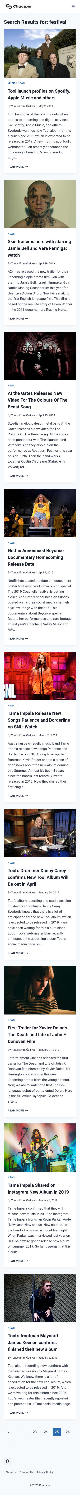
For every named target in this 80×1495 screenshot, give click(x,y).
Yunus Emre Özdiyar (23, 106)
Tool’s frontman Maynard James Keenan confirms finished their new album (33, 1342)
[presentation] (40, 53)
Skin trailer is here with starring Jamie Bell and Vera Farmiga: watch (39, 248)
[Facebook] (7, 1461)
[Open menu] (73, 6)
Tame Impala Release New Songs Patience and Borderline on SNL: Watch (39, 720)
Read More (18, 166)
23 (35, 1432)
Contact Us (26, 1472)
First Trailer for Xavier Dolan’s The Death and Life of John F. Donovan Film (37, 1034)
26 (68, 1432)
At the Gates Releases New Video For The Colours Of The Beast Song (37, 400)
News (21, 83)
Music (12, 83)
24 (46, 1432)
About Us (11, 1472)
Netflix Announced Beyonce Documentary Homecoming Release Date (36, 557)
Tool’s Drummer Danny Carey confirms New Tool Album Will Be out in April (38, 877)
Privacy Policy (45, 1472)
